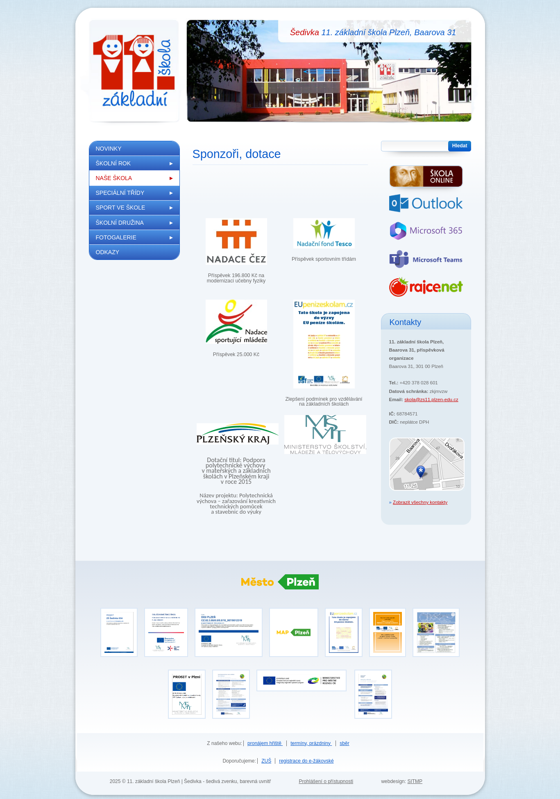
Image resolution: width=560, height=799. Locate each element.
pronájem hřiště (265, 743)
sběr (344, 743)
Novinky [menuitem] (109, 148)
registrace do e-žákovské (306, 761)
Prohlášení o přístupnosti (326, 781)
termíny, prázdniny (311, 743)
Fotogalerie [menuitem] (116, 237)
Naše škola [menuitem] (114, 178)
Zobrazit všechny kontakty (420, 502)
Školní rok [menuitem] (113, 163)
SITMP (414, 781)
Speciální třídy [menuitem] (120, 193)
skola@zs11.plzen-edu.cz (431, 399)
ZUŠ (266, 761)
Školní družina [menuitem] (120, 222)
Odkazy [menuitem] (108, 252)
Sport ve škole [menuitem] (120, 207)
